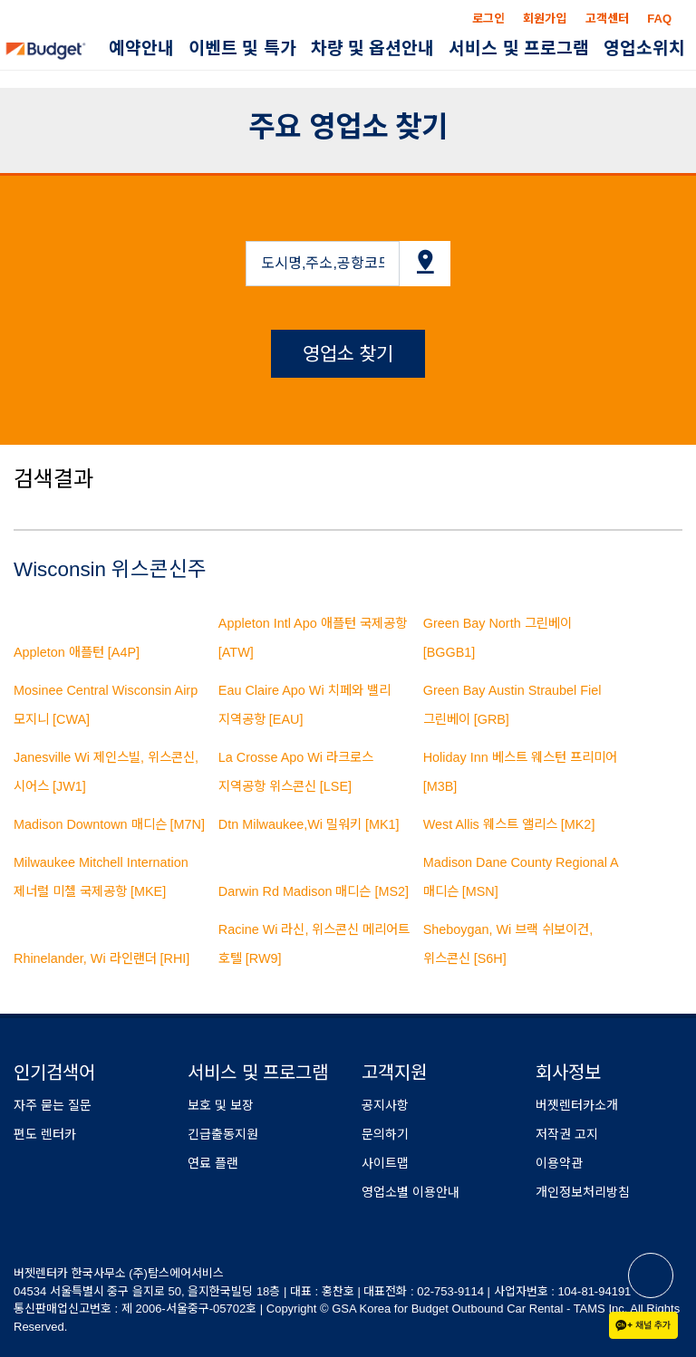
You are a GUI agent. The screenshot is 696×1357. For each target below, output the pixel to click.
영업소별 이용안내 (410, 1192)
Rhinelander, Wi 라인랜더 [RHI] (101, 958)
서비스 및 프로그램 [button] (519, 48)
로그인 (488, 18)
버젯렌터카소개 (577, 1105)
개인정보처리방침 (583, 1192)
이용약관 (559, 1163)
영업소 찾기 (348, 353)
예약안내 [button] (141, 48)
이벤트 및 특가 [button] (242, 48)
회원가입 (544, 18)
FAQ (659, 18)
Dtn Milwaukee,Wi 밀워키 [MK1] (309, 824)
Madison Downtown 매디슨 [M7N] (109, 824)
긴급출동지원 (223, 1134)
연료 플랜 (213, 1163)
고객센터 (607, 18)
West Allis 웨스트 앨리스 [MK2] (509, 824)
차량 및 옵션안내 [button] (373, 48)
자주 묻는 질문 (53, 1105)
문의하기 (385, 1134)
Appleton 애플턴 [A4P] (77, 652)
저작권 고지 (567, 1134)
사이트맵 (385, 1163)
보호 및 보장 (221, 1105)
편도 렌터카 (45, 1134)
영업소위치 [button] (644, 48)
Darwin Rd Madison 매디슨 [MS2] (313, 891)
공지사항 (385, 1105)
